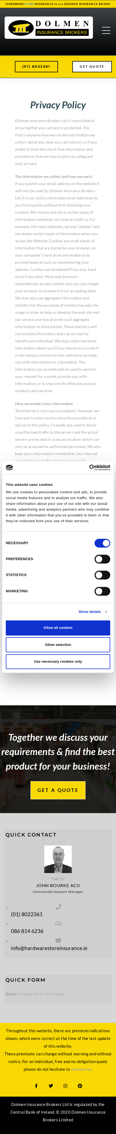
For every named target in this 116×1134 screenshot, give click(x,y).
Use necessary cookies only (58, 661)
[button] (36, 66)
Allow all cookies (58, 628)
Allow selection (58, 645)
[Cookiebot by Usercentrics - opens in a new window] (86, 467)
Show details (90, 612)
